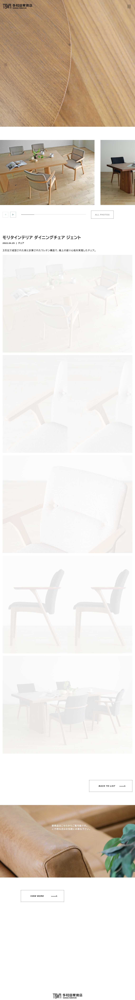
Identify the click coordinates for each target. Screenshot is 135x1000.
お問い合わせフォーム (100, 962)
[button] (13, 214)
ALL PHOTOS (102, 214)
